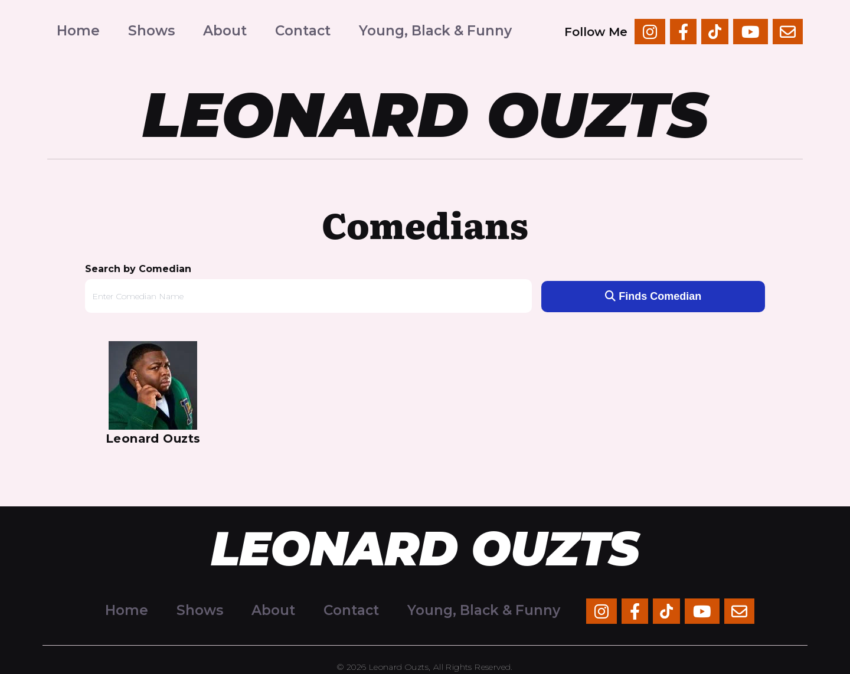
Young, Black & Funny (435, 30)
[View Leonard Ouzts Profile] (153, 385)
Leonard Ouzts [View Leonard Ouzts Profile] (153, 438)
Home (78, 30)
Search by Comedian (138, 268)
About (225, 30)
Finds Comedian (653, 296)
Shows (151, 30)
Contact (303, 30)
